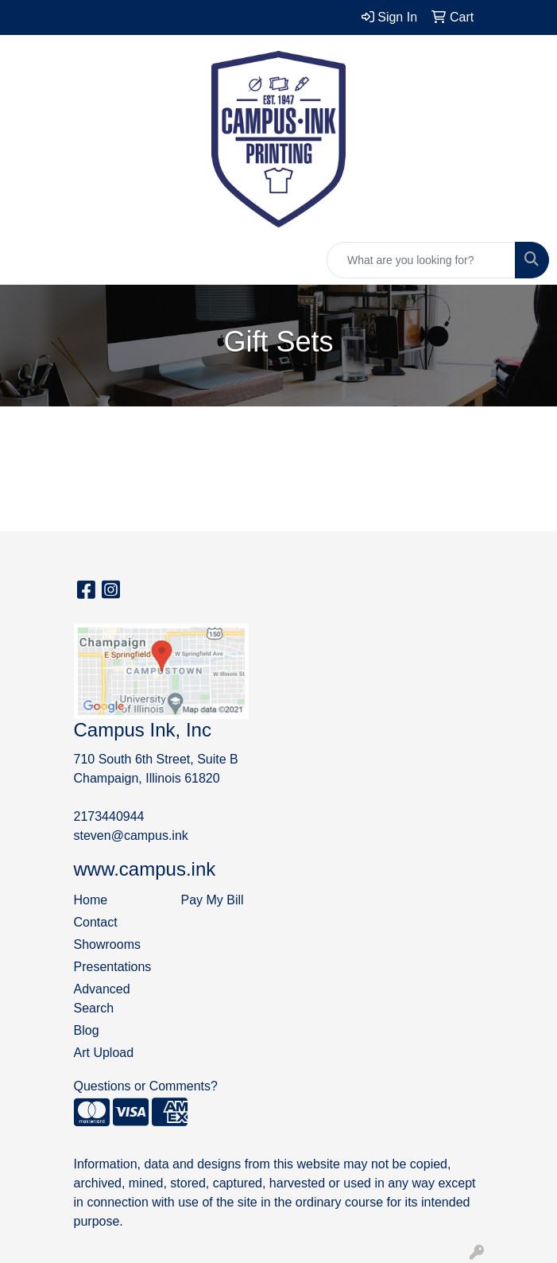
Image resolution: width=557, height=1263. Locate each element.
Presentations (113, 966)
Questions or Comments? (146, 1086)
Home (91, 900)
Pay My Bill (212, 900)
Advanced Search (102, 998)
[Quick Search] (421, 260)
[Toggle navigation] (24, 260)
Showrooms (107, 944)
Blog (86, 1030)
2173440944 (109, 816)
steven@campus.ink (131, 835)
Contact (96, 922)
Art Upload (104, 1052)
